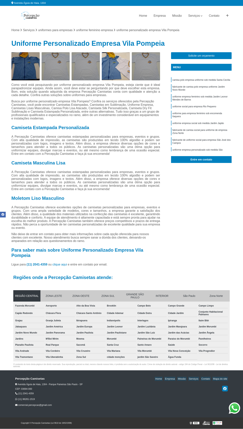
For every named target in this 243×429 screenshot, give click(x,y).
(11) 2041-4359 (37, 264)
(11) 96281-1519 (25, 399)
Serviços (194, 15)
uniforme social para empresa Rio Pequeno (194, 108)
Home (143, 15)
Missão (177, 15)
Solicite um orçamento (201, 55)
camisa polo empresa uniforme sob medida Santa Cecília (201, 80)
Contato (214, 15)
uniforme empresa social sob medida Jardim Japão (198, 126)
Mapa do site (221, 379)
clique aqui (59, 264)
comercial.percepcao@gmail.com (33, 405)
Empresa (160, 15)
